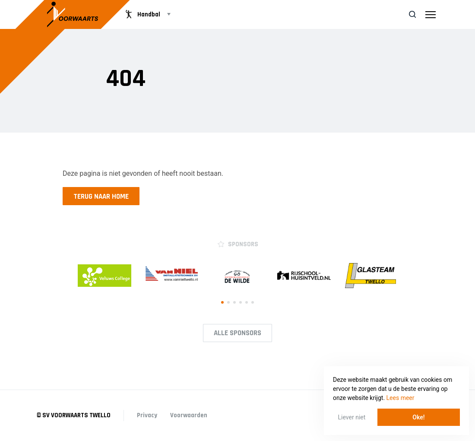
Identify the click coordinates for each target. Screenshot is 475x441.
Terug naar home (101, 196)
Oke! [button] (418, 417)
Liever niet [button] (352, 417)
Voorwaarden (188, 415)
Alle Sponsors (237, 333)
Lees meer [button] (400, 397)
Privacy (147, 415)
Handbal (142, 14)
